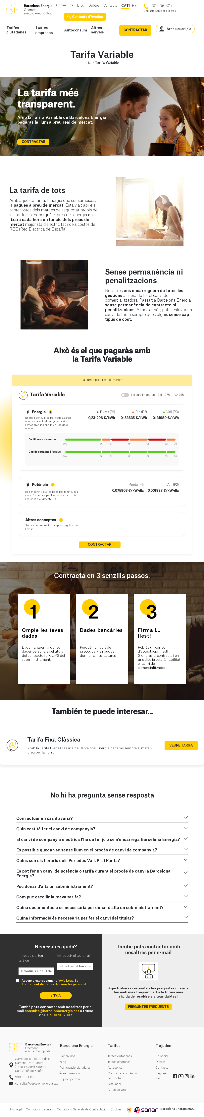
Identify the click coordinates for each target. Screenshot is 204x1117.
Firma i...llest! (149, 633)
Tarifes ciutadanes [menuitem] (120, 1056)
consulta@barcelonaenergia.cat (52, 1011)
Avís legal (15, 1109)
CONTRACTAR (135, 30)
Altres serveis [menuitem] (117, 1089)
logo (30, 1048)
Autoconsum (75, 30)
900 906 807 (61, 1015)
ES (134, 5)
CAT (125, 5)
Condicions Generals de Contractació (82, 1109)
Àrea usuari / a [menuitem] (70, 1073)
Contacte (110, 5)
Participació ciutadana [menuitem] (75, 1067)
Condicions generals (39, 1109)
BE (31, 9)
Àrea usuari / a (175, 29)
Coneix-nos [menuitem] (67, 1056)
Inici (88, 62)
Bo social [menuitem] (161, 1056)
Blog (80, 5)
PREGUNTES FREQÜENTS (148, 1007)
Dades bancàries (101, 630)
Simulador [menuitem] (114, 1084)
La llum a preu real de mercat (102, 380)
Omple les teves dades (42, 633)
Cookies (116, 1109)
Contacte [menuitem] (161, 1067)
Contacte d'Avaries (85, 17)
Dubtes (93, 5)
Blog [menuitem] (63, 1061)
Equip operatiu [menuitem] (70, 1079)
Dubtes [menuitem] (160, 1061)
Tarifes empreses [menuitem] (119, 1061)
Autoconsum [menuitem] (116, 1067)
